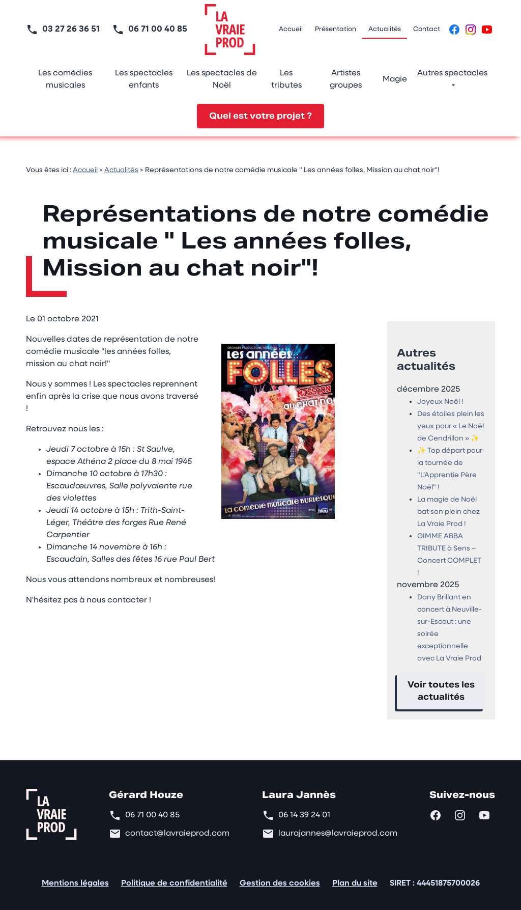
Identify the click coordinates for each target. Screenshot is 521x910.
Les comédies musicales (65, 79)
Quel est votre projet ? (260, 116)
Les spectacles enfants (143, 79)
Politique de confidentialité (174, 875)
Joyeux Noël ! (440, 394)
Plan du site (355, 875)
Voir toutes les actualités (441, 682)
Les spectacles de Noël (222, 79)
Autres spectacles (452, 73)
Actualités (384, 29)
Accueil (291, 29)
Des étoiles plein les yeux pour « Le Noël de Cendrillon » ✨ (450, 418)
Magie (395, 79)
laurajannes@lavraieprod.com (337, 825)
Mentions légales (75, 875)
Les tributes (286, 79)
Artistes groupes (346, 79)
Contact (426, 29)
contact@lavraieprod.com (177, 825)
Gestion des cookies (280, 875)
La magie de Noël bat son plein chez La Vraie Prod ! (448, 504)
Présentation (335, 29)
